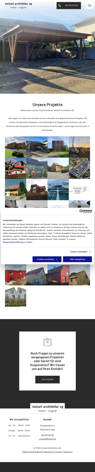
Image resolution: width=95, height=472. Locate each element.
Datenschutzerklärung (13, 242)
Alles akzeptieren (77, 259)
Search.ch (68, 452)
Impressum (49, 452)
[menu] (89, 5)
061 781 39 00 (47, 435)
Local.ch (58, 452)
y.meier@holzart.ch (47, 439)
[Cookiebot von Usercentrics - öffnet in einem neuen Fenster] (81, 211)
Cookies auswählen (78, 252)
